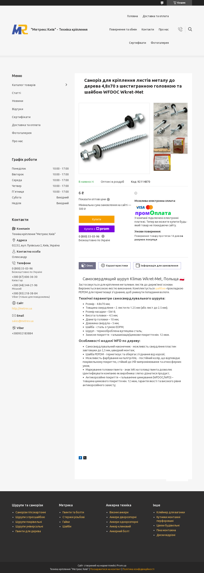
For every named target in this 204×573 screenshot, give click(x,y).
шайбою (160, 288)
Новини (17, 100)
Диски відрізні (166, 535)
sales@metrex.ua (22, 321)
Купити (96, 219)
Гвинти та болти (73, 512)
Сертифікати (137, 42)
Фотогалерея (160, 42)
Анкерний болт (119, 531)
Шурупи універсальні (29, 526)
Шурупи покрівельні (29, 521)
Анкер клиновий (120, 526)
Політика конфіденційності (138, 569)
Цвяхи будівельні (168, 525)
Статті (16, 93)
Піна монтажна (166, 530)
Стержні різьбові (74, 517)
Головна (132, 16)
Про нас (164, 29)
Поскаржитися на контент (105, 569)
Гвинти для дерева (28, 531)
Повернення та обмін (123, 29)
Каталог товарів (23, 85)
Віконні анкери (119, 512)
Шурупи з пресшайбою (30, 517)
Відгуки (17, 109)
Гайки (66, 521)
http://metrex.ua (22, 308)
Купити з (96, 229)
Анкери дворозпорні (123, 517)
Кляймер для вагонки (171, 512)
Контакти (148, 29)
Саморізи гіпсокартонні (31, 512)
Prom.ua (121, 565)
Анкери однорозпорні (124, 521)
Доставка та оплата (156, 16)
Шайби (67, 526)
